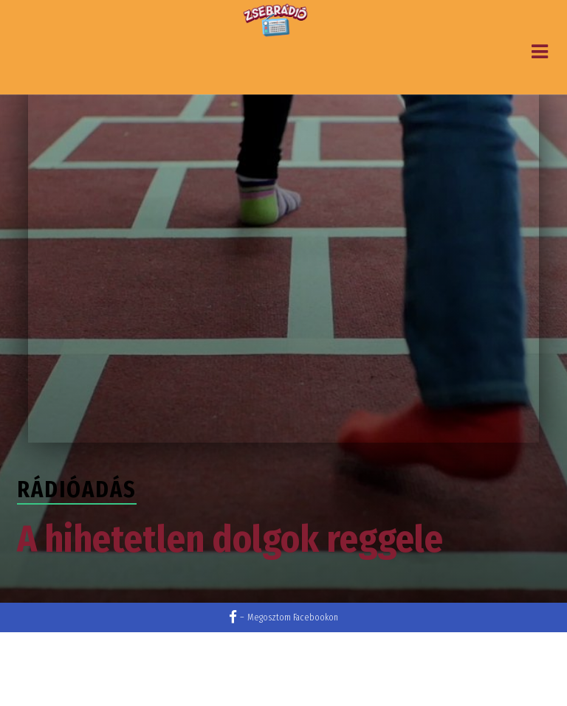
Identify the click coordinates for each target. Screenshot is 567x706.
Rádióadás (77, 490)
